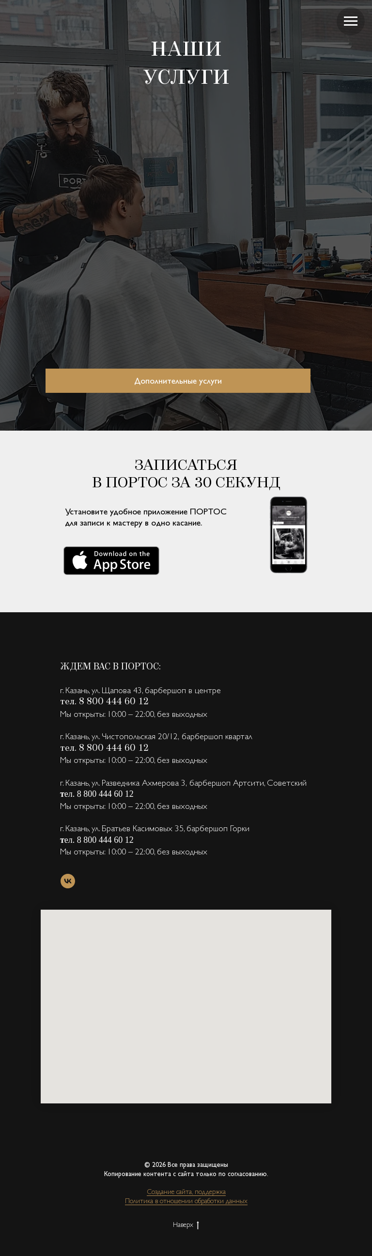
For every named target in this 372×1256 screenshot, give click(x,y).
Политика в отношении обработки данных (186, 1201)
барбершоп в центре (183, 690)
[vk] (68, 881)
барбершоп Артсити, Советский (248, 782)
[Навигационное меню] (350, 21)
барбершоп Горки (217, 828)
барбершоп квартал (217, 736)
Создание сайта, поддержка (186, 1191)
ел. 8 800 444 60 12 (99, 794)
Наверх (186, 1225)
